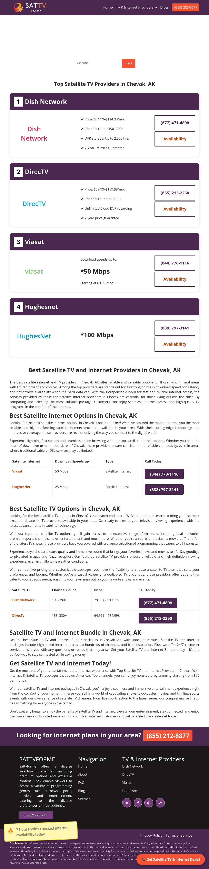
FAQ (81, 782)
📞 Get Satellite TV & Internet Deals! (171, 859)
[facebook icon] (137, 803)
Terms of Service (179, 835)
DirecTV (128, 774)
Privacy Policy (151, 835)
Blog (164, 7)
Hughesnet (130, 791)
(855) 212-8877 (185, 7)
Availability (175, 139)
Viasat (17, 471)
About (82, 774)
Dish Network (23, 600)
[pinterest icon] (159, 803)
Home (109, 7)
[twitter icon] (126, 803)
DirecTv (18, 615)
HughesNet (21, 487)
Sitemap (84, 799)
